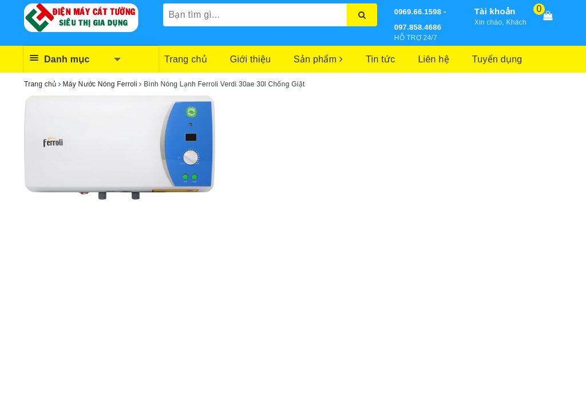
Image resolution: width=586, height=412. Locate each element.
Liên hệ (433, 59)
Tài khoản (495, 11)
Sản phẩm (318, 59)
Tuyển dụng (497, 59)
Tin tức (380, 59)
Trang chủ (185, 59)
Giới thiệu (250, 59)
